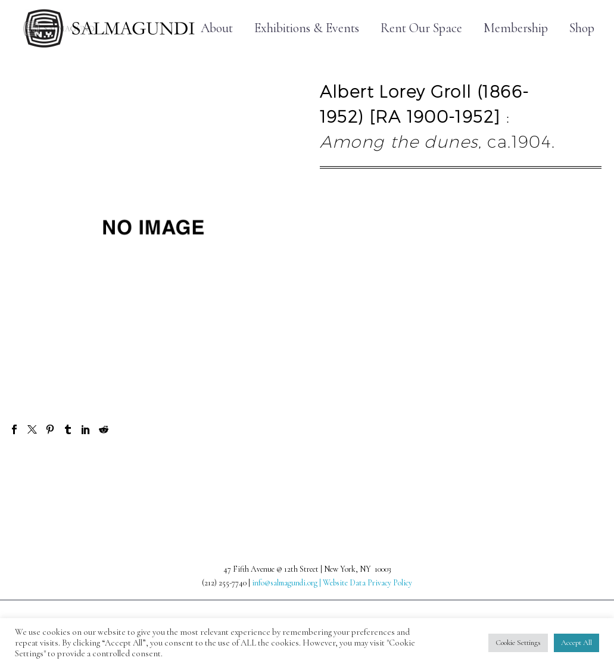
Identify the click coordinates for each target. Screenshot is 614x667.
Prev (33, 471)
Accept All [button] (576, 642)
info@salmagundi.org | (287, 583)
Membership (516, 28)
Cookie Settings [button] (518, 642)
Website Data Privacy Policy (367, 583)
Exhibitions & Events (306, 28)
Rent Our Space (421, 28)
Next (579, 471)
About (217, 28)
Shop (581, 28)
